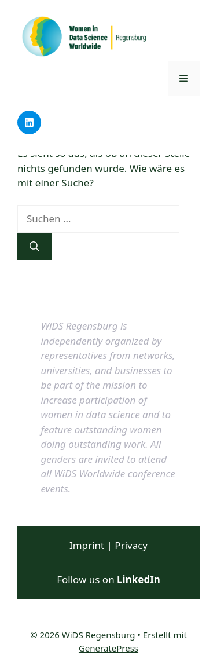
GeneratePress (108, 648)
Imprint (86, 545)
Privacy (131, 545)
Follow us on (108, 579)
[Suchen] (34, 247)
